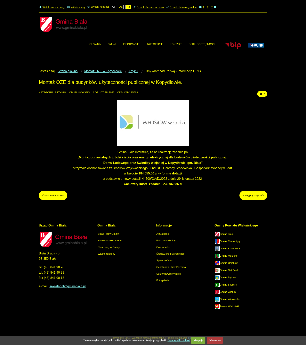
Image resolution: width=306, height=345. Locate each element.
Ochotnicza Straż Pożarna (171, 267)
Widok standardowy (52, 7)
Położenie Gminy (165, 240)
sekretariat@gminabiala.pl (67, 286)
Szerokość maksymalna (181, 7)
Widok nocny (76, 7)
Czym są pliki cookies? (178, 340)
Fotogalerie (162, 280)
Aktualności (162, 233)
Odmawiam (215, 340)
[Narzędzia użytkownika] (262, 94)
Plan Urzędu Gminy (109, 247)
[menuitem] (95, 44)
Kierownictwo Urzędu (110, 240)
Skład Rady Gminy (108, 233)
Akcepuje (198, 340)
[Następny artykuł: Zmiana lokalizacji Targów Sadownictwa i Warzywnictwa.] (253, 195)
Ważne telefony (106, 253)
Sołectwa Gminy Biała (168, 273)
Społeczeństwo (164, 260)
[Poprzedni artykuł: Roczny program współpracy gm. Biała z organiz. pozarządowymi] (53, 195)
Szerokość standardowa (148, 7)
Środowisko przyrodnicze (170, 253)
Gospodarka (163, 247)
